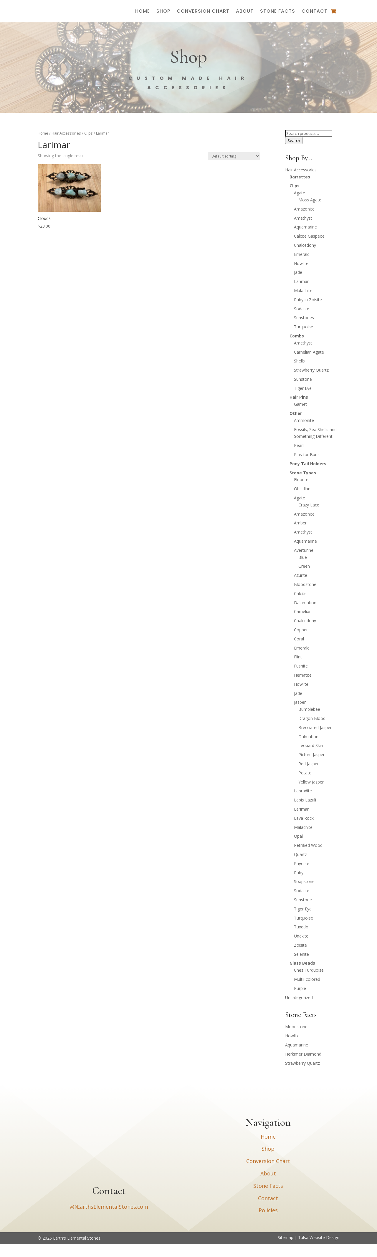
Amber (300, 536)
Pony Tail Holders (308, 476)
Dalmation (308, 749)
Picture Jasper (311, 767)
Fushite (301, 679)
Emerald (302, 267)
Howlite (301, 276)
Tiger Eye (303, 401)
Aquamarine (305, 240)
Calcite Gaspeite (309, 249)
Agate (299, 205)
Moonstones (297, 1039)
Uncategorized (299, 1010)
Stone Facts (277, 17)
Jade (298, 285)
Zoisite (300, 958)
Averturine (303, 563)
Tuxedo (301, 940)
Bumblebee (309, 722)
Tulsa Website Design (318, 1250)
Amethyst (303, 231)
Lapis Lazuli (305, 813)
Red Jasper (308, 776)
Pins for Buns (307, 467)
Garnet (300, 417)
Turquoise (303, 339)
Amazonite (304, 222)
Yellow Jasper (311, 795)
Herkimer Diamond (303, 1067)
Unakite (301, 949)
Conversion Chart (203, 17)
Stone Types (303, 485)
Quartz (300, 867)
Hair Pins (299, 410)
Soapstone (304, 894)
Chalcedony (305, 258)
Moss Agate (309, 213)
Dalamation (305, 615)
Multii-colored (307, 992)
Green (304, 579)
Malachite (303, 303)
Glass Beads (302, 976)
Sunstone (303, 392)
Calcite (300, 606)
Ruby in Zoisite (308, 312)
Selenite (301, 967)
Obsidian (302, 501)
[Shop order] (234, 169)
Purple (300, 1001)
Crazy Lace (308, 518)
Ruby (298, 885)
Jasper (300, 715)
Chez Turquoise (309, 983)
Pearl (299, 458)
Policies (268, 1223)
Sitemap (285, 1250)
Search (293, 153)
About (245, 17)
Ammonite (304, 433)
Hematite (303, 688)
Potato (305, 786)
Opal (298, 849)
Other (296, 426)
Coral (299, 652)
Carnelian (303, 624)
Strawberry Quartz (311, 383)
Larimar (301, 294)
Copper (301, 642)
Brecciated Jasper (315, 740)
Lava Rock (304, 831)
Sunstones (304, 330)
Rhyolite (301, 876)
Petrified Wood (308, 858)
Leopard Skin (310, 758)
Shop (163, 17)
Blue (302, 570)
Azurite (300, 588)
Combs (297, 349)
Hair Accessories (66, 146)
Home (142, 17)
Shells (299, 374)
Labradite (303, 803)
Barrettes (300, 190)
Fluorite (301, 492)
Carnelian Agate (309, 365)
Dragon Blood (311, 731)
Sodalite (301, 321)
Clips (88, 146)
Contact (315, 17)
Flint (298, 670)
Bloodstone (305, 597)
